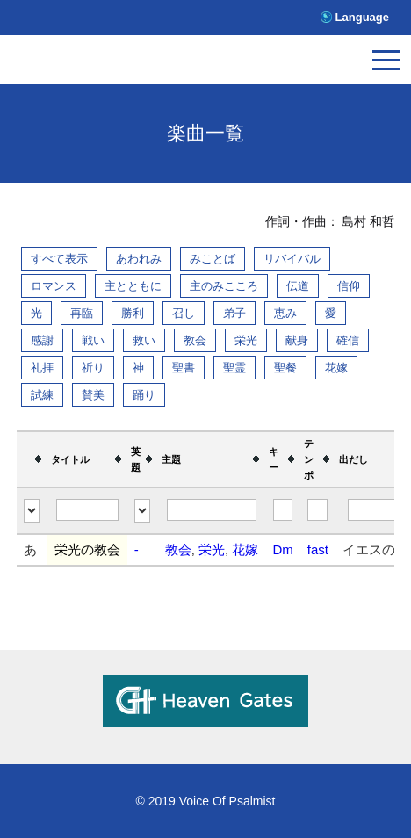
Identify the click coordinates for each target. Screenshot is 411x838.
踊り (144, 394)
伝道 (297, 286)
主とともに (133, 286)
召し (183, 313)
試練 (42, 394)
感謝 (42, 340)
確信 (347, 340)
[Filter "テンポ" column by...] (317, 510)
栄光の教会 (87, 549)
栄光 (245, 340)
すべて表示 (59, 258)
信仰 (348, 286)
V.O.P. (92, 64)
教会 (195, 340)
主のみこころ (224, 286)
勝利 (132, 313)
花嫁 (336, 367)
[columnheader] (32, 459)
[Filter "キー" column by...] (282, 510)
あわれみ (139, 258)
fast (317, 549)
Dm (282, 549)
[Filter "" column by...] (32, 511)
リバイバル (292, 258)
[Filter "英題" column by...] (142, 511)
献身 (296, 340)
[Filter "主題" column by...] (211, 510)
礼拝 (42, 367)
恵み (285, 313)
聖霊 (234, 367)
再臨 (81, 313)
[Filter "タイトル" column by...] (87, 510)
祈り (93, 367)
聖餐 (285, 367)
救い (144, 340)
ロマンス (53, 286)
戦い (93, 340)
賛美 (93, 394)
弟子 (234, 313)
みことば (212, 258)
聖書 (183, 367)
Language (362, 17)
